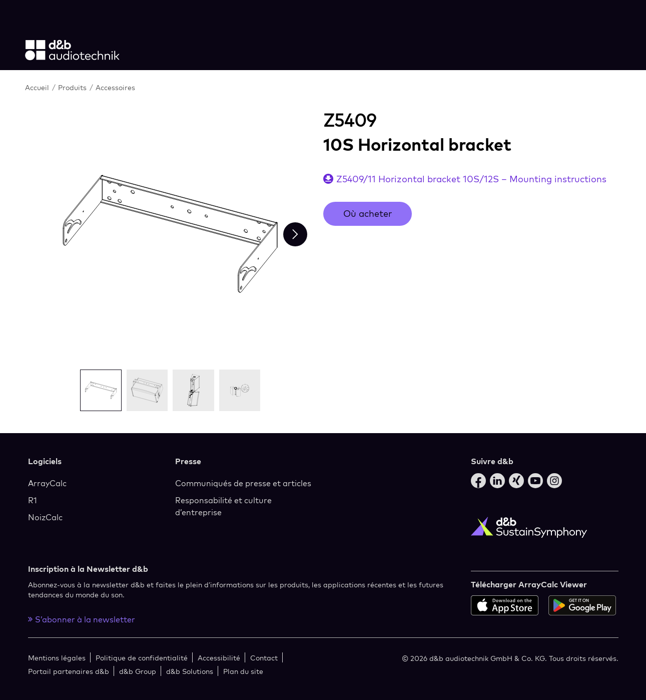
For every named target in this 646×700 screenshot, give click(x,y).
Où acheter (367, 213)
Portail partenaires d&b (68, 671)
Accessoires (115, 87)
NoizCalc (45, 517)
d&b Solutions (189, 671)
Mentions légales (57, 657)
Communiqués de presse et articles (243, 483)
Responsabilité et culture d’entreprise (223, 506)
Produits (72, 87)
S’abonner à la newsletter (81, 619)
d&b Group (137, 671)
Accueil (37, 87)
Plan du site (243, 671)
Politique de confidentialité (142, 657)
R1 (32, 500)
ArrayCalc (47, 483)
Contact (264, 657)
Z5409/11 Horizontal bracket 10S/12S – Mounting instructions (471, 179)
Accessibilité (219, 657)
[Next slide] (295, 234)
